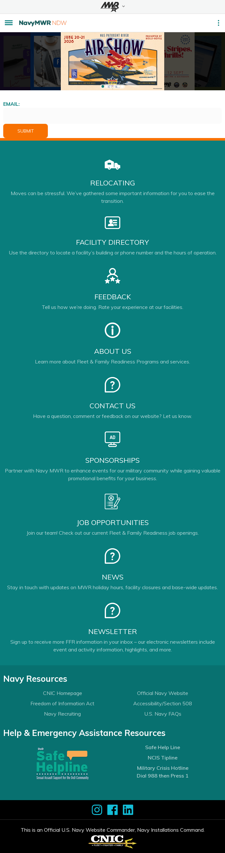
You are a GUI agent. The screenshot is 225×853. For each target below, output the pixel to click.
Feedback (112, 296)
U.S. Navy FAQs (162, 713)
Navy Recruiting (62, 713)
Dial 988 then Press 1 (162, 775)
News (112, 576)
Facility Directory (112, 242)
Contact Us (112, 405)
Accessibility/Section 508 (162, 703)
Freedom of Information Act (62, 703)
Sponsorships (112, 460)
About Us (112, 351)
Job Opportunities (113, 522)
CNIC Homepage (62, 693)
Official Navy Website (162, 693)
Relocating (112, 182)
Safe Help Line (162, 747)
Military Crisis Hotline (162, 768)
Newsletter (112, 631)
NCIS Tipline (162, 757)
